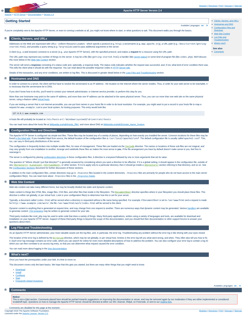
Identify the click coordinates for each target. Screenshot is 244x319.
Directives (213, 6)
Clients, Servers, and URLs (226, 21)
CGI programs (36, 211)
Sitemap (238, 6)
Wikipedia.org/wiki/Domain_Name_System (123, 124)
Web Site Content (222, 34)
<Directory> (20, 165)
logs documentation (57, 248)
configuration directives (55, 157)
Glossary (229, 6)
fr (207, 25)
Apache (8, 14)
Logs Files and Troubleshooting (141, 72)
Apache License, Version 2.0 (35, 313)
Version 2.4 (49, 14)
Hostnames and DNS (223, 24)
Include (129, 146)
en (202, 25)
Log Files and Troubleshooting (221, 38)
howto (86, 176)
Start (18, 278)
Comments (219, 51)
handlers (192, 208)
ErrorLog (58, 238)
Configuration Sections (24, 168)
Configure (20, 275)
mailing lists (165, 302)
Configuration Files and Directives (34, 130)
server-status (140, 57)
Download (20, 269)
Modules (203, 6)
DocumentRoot (123, 192)
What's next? (220, 43)
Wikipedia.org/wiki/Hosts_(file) (64, 124)
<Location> (35, 165)
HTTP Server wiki (121, 68)
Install (18, 272)
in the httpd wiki (22, 138)
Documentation (34, 14)
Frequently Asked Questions (29, 281)
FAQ (221, 6)
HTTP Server (20, 14)
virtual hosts (43, 99)
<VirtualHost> (51, 165)
